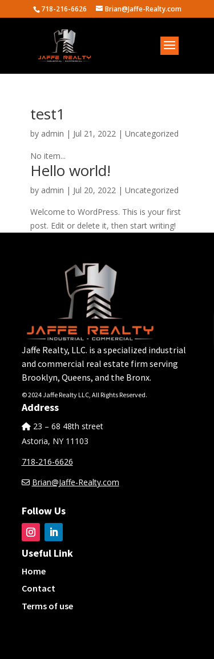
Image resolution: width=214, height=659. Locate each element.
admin (52, 133)
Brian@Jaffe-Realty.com (75, 482)
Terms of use (47, 606)
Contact (38, 588)
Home (34, 571)
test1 (47, 113)
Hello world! (70, 170)
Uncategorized (152, 133)
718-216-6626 (47, 461)
